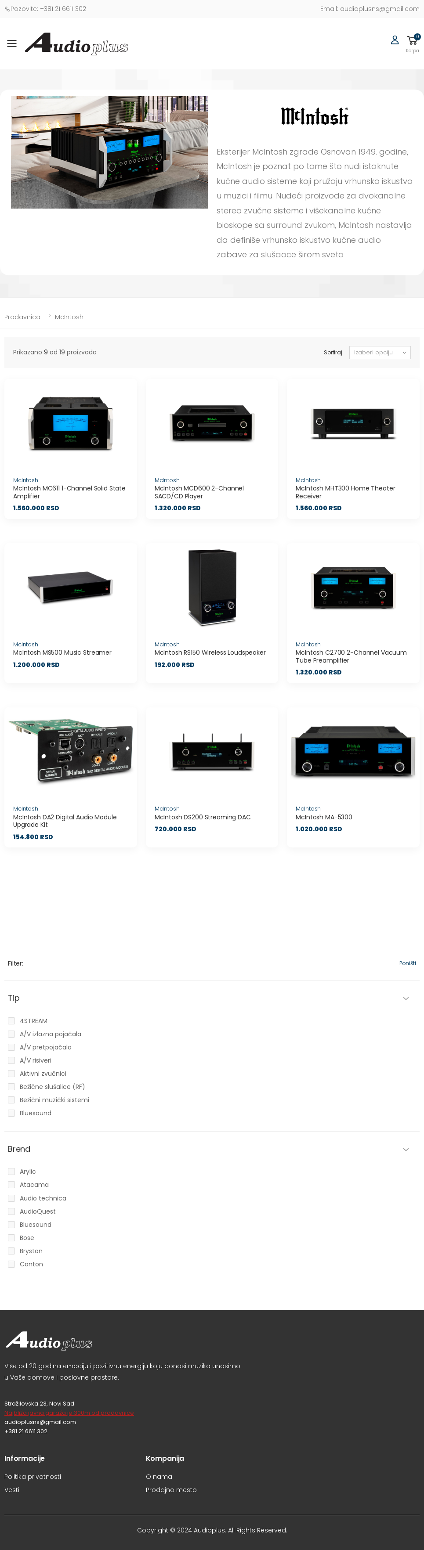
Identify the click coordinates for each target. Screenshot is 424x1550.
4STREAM (33, 1021)
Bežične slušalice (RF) (52, 1086)
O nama (159, 1476)
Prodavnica (22, 317)
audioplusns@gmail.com (370, 8)
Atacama (34, 1184)
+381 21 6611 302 (45, 8)
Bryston (31, 1251)
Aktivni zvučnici (43, 1073)
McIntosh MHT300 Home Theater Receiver (345, 492)
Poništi (407, 963)
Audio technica (43, 1198)
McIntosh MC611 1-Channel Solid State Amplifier (69, 492)
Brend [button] (19, 1149)
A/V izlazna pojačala (50, 1034)
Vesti (11, 1489)
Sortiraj (333, 352)
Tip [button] (13, 998)
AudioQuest (38, 1211)
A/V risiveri (35, 1060)
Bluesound (35, 1113)
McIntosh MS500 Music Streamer (62, 652)
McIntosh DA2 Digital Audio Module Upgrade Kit (64, 821)
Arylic (28, 1171)
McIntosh (69, 317)
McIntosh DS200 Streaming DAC (203, 817)
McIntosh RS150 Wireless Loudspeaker (210, 652)
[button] (413, 43)
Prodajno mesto (171, 1489)
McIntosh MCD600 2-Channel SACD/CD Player (199, 492)
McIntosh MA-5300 (324, 817)
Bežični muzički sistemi (54, 1100)
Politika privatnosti (32, 1476)
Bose (27, 1237)
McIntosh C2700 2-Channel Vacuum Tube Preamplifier (351, 656)
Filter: (15, 963)
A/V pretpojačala (46, 1047)
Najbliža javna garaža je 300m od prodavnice (69, 1413)
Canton (31, 1264)
